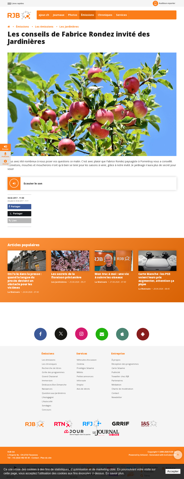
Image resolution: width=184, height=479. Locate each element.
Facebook (40, 334)
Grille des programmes (53, 372)
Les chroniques (49, 364)
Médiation (116, 384)
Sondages (46, 405)
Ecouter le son (25, 183)
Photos (72, 15)
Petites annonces (85, 376)
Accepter (173, 471)
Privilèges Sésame (85, 368)
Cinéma (80, 364)
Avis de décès (83, 389)
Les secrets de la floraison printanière (66, 275)
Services (121, 15)
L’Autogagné (48, 397)
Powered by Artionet (138, 455)
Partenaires (117, 380)
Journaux (58, 15)
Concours (46, 409)
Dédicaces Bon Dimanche (54, 384)
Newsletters (102, 334)
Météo (80, 372)
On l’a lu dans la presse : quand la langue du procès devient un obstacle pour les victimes (25, 281)
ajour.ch (44, 15)
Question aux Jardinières (54, 393)
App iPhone (122, 334)
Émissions (87, 15)
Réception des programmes (125, 364)
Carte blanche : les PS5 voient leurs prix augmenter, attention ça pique (156, 279)
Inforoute (81, 380)
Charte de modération (122, 389)
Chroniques (105, 15)
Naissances (47, 389)
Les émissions (44, 26)
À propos (116, 360)
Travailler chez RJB (120, 376)
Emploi (80, 384)
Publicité (116, 372)
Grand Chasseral (50, 376)
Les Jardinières (69, 26)
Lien (13, 220)
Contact (115, 393)
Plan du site (45, 458)
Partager (14, 206)
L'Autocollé (47, 401)
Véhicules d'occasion (86, 360)
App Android (143, 334)
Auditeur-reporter (164, 3)
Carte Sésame (118, 368)
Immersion (47, 380)
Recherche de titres (51, 368)
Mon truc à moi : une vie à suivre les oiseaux (112, 275)
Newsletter (117, 397)
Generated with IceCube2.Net (163, 455)
